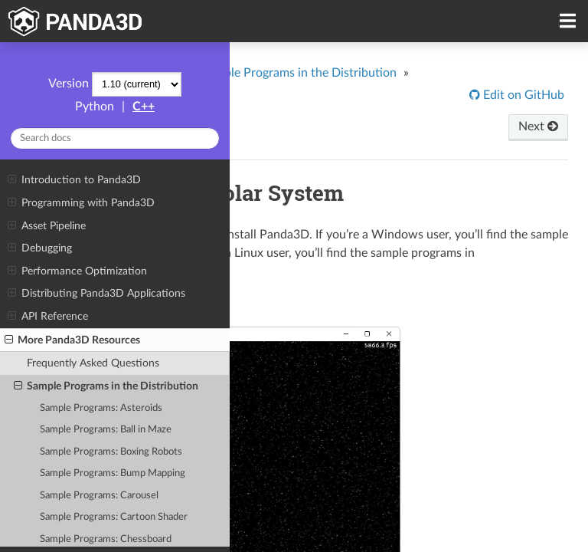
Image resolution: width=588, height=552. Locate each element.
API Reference (47, 317)
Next (538, 126)
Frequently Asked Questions (93, 363)
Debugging (39, 248)
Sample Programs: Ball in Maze (106, 430)
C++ (143, 106)
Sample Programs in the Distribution (106, 386)
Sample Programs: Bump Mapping (112, 473)
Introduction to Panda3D (74, 180)
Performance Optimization (77, 271)
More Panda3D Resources (72, 340)
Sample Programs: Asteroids (101, 408)
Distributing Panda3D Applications (96, 294)
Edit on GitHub (522, 95)
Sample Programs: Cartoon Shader (114, 517)
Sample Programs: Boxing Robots (111, 452)
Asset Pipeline (46, 226)
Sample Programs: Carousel (99, 496)
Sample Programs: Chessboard (106, 539)
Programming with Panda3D (81, 203)
